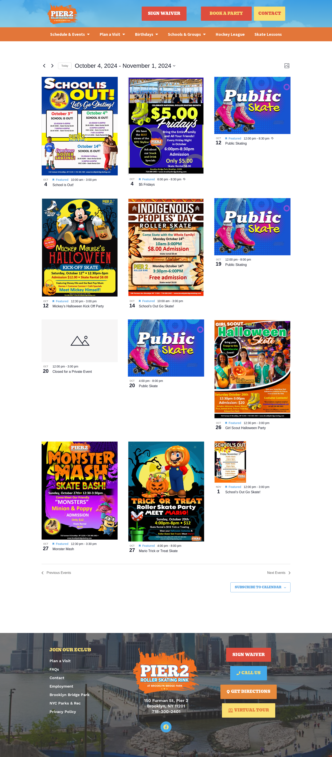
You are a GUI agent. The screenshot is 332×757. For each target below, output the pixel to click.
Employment (61, 686)
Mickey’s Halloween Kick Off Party (78, 306)
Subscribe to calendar (258, 587)
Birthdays (146, 34)
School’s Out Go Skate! (156, 306)
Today (64, 65)
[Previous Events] (44, 65)
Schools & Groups (187, 34)
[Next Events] (52, 65)
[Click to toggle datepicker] (125, 66)
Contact (57, 677)
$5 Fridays (147, 184)
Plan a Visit (112, 34)
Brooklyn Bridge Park (70, 694)
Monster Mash (63, 549)
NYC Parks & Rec (65, 703)
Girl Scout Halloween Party (245, 428)
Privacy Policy (63, 711)
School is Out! (63, 185)
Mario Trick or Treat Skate (158, 551)
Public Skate (148, 386)
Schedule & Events (70, 34)
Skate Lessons (268, 34)
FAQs (54, 669)
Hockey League (230, 34)
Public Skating (236, 143)
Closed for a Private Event (72, 371)
